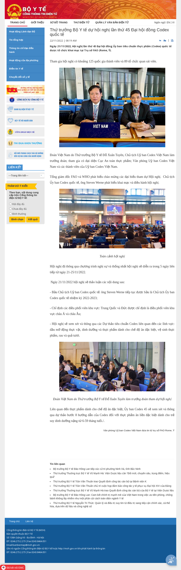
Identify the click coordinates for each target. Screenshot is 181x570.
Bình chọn (17, 219)
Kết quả (32, 219)
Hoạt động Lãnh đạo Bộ (22, 31)
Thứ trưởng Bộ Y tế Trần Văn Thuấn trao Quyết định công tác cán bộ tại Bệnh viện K (100, 481)
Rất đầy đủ (18, 204)
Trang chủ (14, 521)
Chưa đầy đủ (19, 208)
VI (173, 22)
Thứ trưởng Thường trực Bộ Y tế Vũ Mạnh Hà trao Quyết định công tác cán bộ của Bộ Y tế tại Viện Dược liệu (113, 490)
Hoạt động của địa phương (23, 60)
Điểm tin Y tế (16, 68)
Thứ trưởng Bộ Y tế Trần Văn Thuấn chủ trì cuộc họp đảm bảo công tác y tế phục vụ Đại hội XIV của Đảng (112, 485)
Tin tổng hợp (16, 40)
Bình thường (19, 213)
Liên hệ (29, 521)
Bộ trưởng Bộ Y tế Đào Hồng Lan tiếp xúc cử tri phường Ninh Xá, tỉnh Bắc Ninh (97, 468)
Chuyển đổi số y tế (19, 77)
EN (168, 22)
